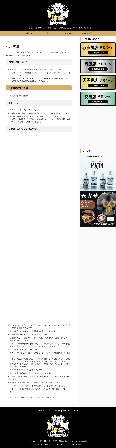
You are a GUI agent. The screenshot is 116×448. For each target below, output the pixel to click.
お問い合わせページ (35, 397)
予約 (48, 33)
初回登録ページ (16, 69)
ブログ (49, 411)
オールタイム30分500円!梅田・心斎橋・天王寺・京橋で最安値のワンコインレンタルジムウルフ (58, 441)
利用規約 (43, 69)
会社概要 (75, 411)
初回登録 (68, 33)
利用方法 (29, 33)
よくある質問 (87, 33)
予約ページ (14, 110)
